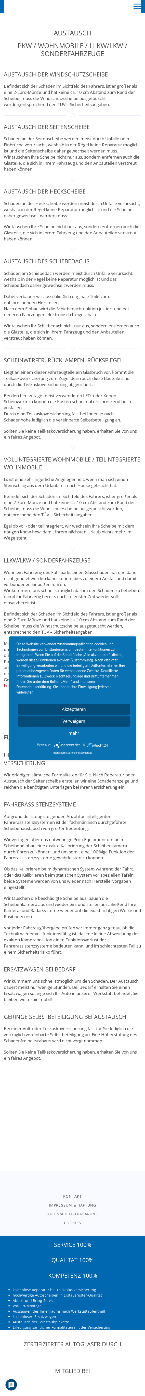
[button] (137, 6)
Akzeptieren (74, 709)
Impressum (59, 752)
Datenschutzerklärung (80, 752)
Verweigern (73, 721)
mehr (74, 733)
